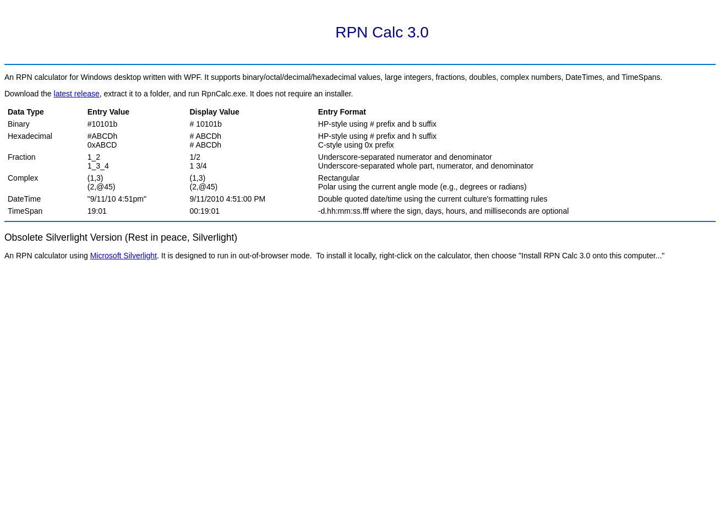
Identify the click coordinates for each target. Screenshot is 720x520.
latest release (77, 93)
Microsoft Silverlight (123, 255)
